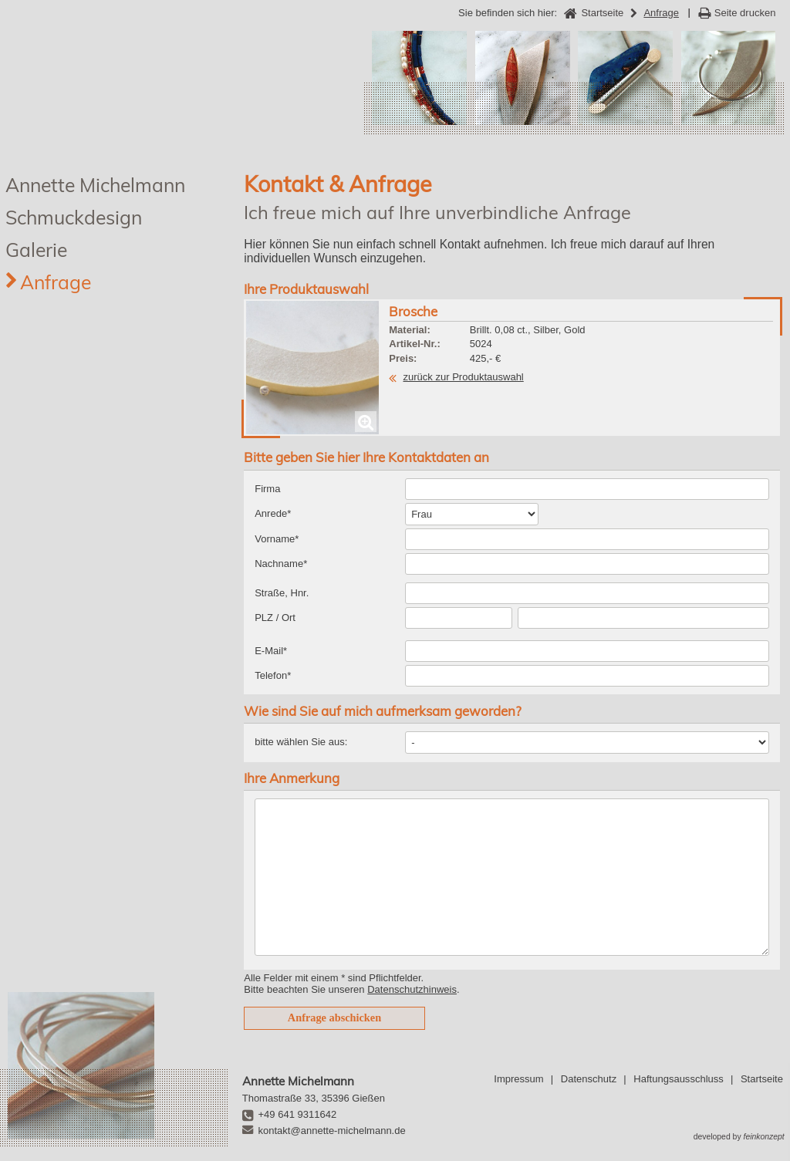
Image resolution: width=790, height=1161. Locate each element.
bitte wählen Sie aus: (301, 742)
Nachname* (281, 563)
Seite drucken (745, 13)
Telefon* (273, 675)
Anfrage (55, 282)
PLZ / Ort (275, 617)
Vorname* (277, 539)
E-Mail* (271, 650)
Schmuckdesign (73, 217)
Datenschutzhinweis (412, 989)
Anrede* (273, 513)
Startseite (762, 1079)
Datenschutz (588, 1079)
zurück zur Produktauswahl (463, 377)
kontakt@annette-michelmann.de (332, 1130)
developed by (739, 1136)
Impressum (518, 1079)
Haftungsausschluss (678, 1079)
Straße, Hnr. (282, 593)
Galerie (36, 250)
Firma (267, 488)
